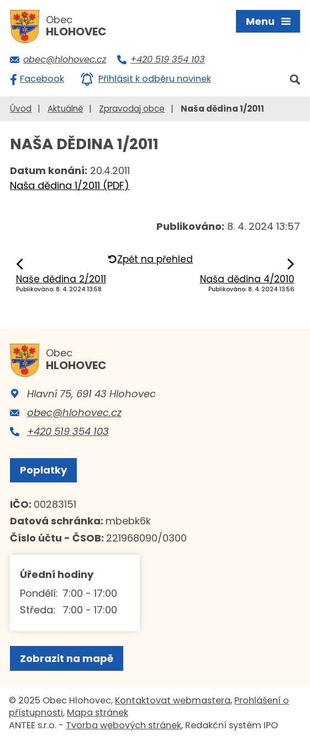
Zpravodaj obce (132, 108)
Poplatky (43, 470)
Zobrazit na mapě (66, 658)
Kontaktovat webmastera (172, 700)
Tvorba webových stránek (123, 725)
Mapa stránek (97, 712)
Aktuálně (65, 108)
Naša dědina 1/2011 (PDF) (69, 185)
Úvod (20, 108)
